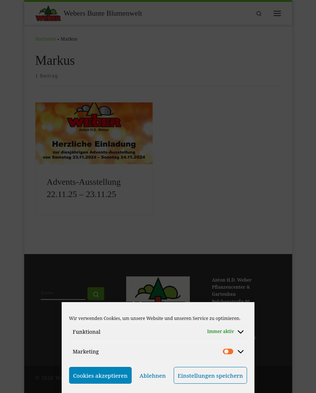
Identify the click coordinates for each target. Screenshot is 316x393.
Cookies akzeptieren (100, 375)
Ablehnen (153, 375)
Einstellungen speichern (210, 375)
